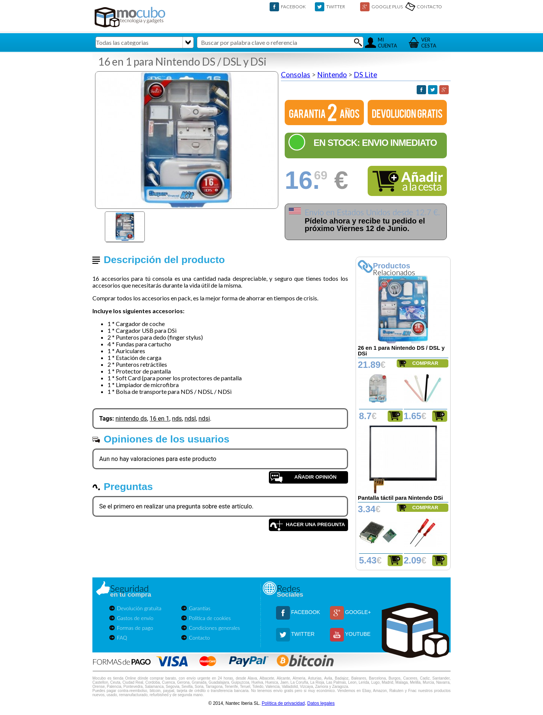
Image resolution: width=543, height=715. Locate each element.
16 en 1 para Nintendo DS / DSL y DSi (182, 61)
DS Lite (365, 74)
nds (177, 418)
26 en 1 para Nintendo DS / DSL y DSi (401, 351)
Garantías (199, 608)
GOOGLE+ (358, 612)
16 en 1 (159, 418)
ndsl (190, 418)
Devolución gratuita (139, 608)
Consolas (295, 74)
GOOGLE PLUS (387, 6)
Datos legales (321, 703)
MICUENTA (387, 43)
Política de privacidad (283, 703)
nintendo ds (131, 418)
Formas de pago (135, 628)
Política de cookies (210, 618)
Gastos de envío (135, 618)
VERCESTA (428, 43)
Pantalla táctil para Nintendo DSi (400, 498)
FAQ (122, 637)
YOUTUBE (358, 634)
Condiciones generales (214, 628)
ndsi (204, 418)
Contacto (199, 637)
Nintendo (332, 74)
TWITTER (335, 6)
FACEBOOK (293, 6)
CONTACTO (429, 6)
